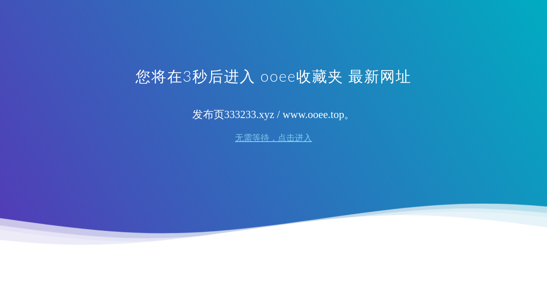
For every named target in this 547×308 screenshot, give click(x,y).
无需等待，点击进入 (273, 137)
